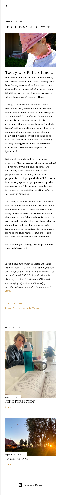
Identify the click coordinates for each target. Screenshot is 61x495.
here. (8, 290)
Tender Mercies (32, 308)
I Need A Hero (18, 308)
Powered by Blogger (30, 485)
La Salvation (16, 459)
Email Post (18, 303)
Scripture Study (19, 401)
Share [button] (8, 303)
